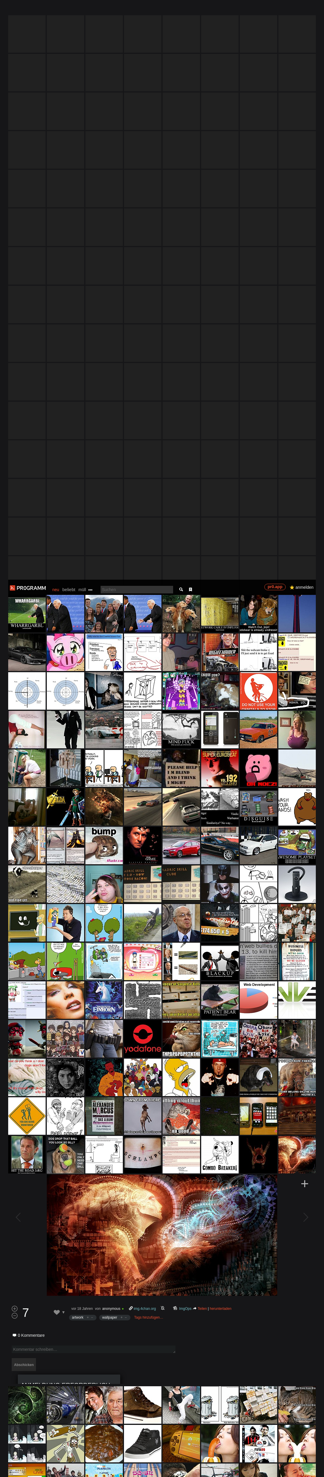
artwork (77, 738)
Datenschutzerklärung (160, 1469)
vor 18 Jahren (82, 729)
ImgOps (185, 729)
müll (82, 10)
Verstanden (304, 1465)
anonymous (111, 729)
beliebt (68, 9)
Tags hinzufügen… (148, 738)
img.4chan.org (145, 729)
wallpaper (109, 738)
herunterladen (220, 729)
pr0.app (275, 7)
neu (55, 10)
